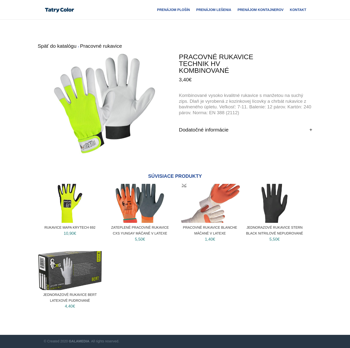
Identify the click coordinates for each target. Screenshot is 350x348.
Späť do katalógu (58, 46)
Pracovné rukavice (101, 46)
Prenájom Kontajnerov (260, 10)
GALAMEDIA (79, 341)
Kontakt (298, 10)
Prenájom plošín (173, 10)
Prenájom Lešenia (213, 10)
